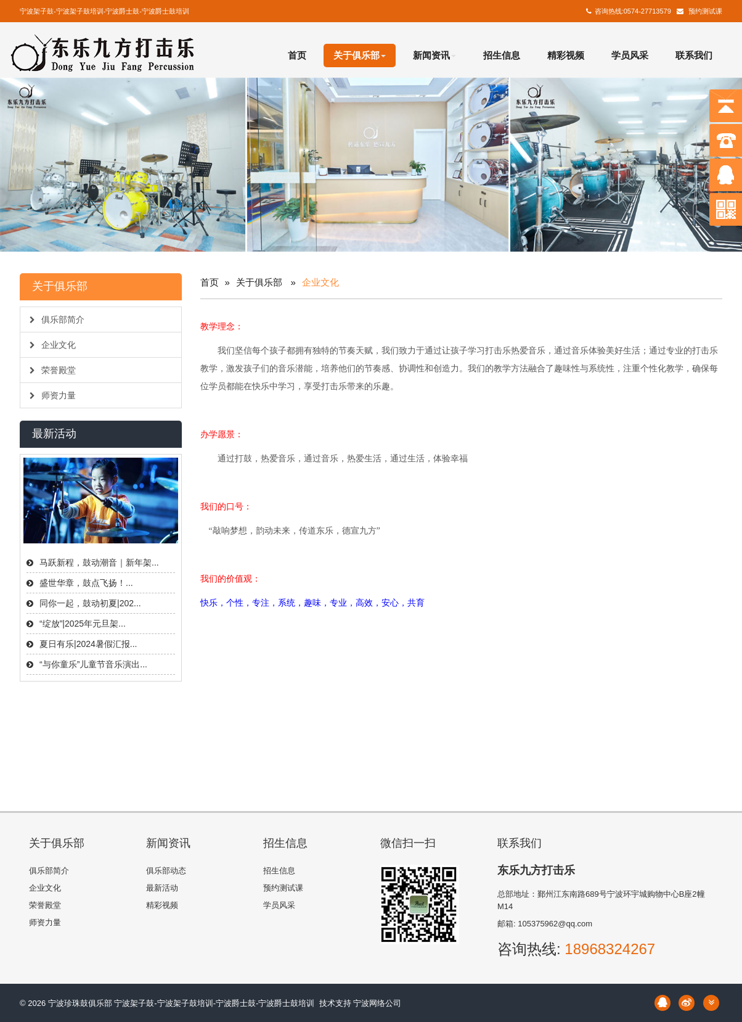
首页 (297, 55)
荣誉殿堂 (53, 370)
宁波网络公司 (377, 1003)
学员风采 (629, 55)
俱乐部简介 (57, 319)
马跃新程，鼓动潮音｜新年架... (99, 562)
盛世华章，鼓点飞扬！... (86, 583)
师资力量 (53, 395)
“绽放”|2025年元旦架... (82, 623)
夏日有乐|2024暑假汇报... (88, 644)
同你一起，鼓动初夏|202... (90, 603)
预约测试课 (705, 11)
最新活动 (162, 887)
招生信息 (501, 55)
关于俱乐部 (359, 55)
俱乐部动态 (166, 870)
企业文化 (53, 345)
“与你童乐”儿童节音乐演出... (93, 664)
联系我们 (693, 55)
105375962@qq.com (555, 923)
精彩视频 (565, 55)
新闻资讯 (434, 55)
